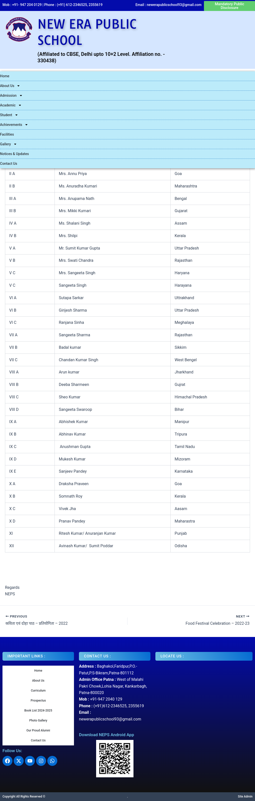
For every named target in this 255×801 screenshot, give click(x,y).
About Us (10, 86)
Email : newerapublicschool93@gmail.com (168, 5)
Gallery (8, 144)
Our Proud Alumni (38, 730)
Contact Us (8, 164)
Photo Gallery (38, 720)
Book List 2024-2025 (38, 710)
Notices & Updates (14, 154)
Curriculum (38, 690)
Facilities (7, 134)
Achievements (14, 124)
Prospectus (38, 700)
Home (4, 76)
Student (9, 115)
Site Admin (245, 796)
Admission (11, 95)
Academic (11, 105)
